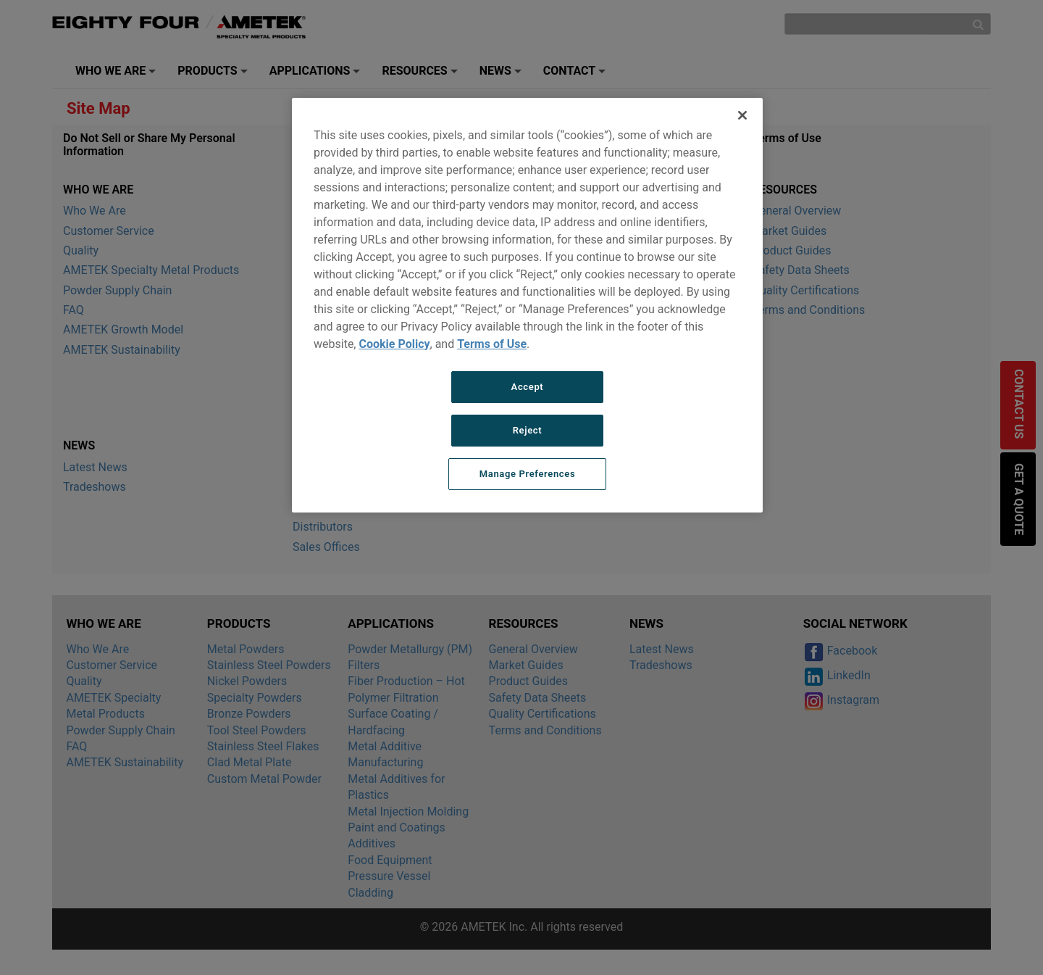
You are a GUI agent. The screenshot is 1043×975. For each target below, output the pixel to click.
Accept (527, 386)
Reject (528, 430)
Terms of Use (492, 344)
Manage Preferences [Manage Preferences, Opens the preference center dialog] (527, 473)
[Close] (742, 115)
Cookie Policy (394, 344)
